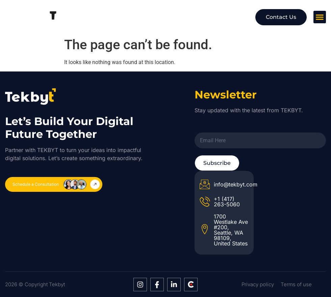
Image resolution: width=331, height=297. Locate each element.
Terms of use (296, 284)
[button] (319, 17)
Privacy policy (257, 284)
